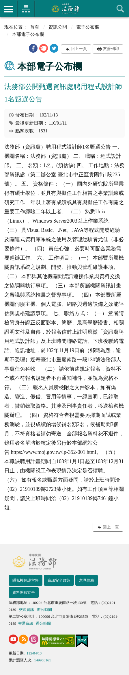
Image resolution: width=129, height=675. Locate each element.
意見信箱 (86, 580)
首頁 (34, 27)
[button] (33, 48)
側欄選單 (8, 9)
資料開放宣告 (23, 592)
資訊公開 (57, 27)
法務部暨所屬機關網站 (26, 8)
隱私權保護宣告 (25, 580)
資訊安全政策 (59, 580)
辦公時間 (44, 609)
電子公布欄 (87, 27)
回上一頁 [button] (79, 49)
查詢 (120, 8)
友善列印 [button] (111, 49)
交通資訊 (26, 609)
